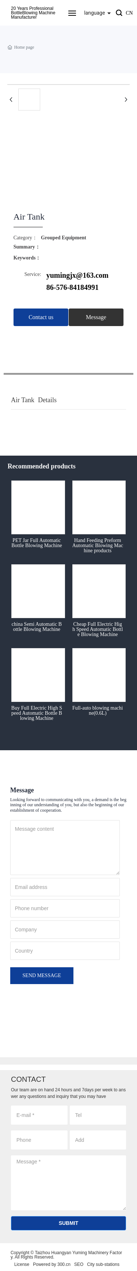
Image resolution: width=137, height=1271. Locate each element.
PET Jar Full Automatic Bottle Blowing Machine (36, 543)
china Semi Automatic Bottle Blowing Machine (37, 626)
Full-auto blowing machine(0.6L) (97, 710)
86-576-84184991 (72, 287)
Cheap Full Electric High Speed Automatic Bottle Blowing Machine (97, 629)
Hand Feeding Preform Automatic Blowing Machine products (97, 545)
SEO (78, 1264)
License (21, 1264)
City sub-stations (103, 1264)
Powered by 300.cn (52, 1264)
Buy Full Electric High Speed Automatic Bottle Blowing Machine (36, 713)
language (94, 13)
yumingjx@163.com (77, 275)
